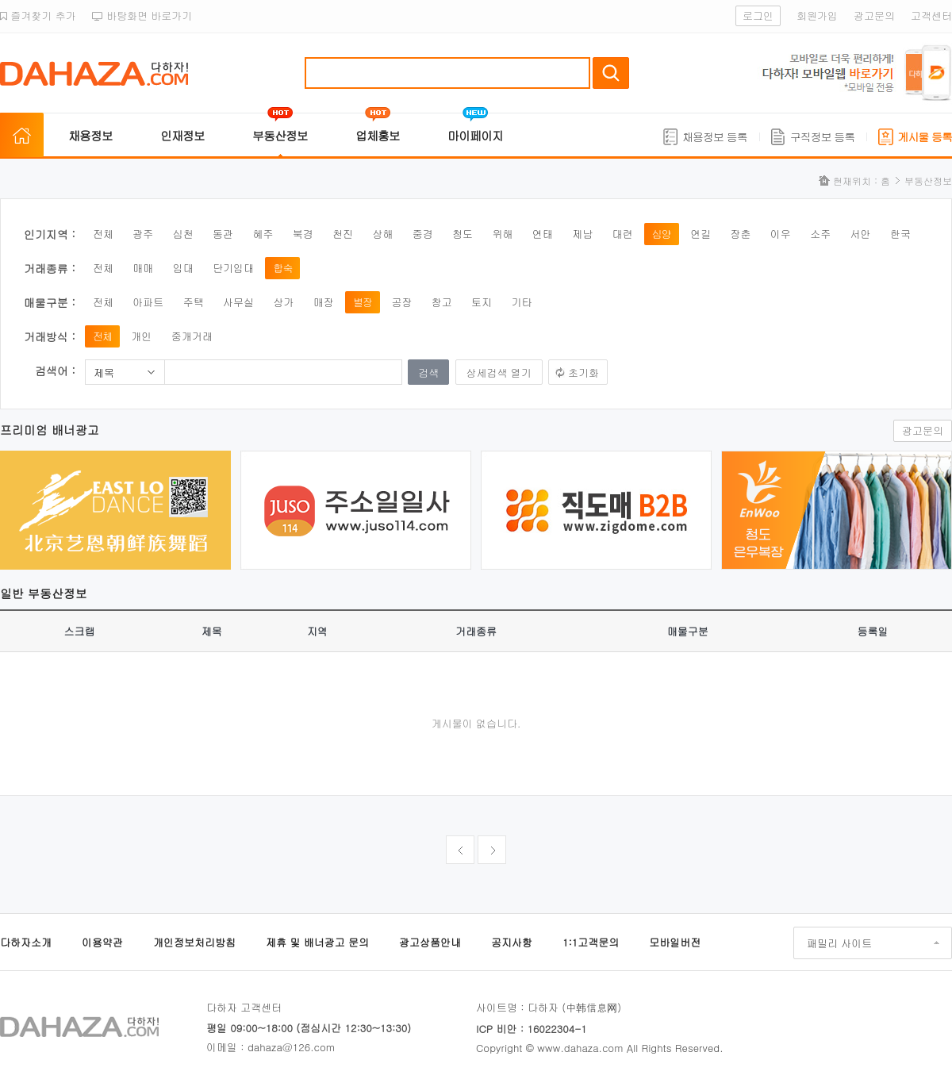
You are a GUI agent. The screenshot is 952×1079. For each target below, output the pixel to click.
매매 (142, 267)
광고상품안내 (430, 942)
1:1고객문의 (590, 942)
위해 (502, 233)
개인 (141, 336)
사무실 (238, 301)
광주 (142, 233)
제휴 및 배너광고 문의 (317, 942)
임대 (183, 267)
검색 (611, 73)
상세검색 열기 (499, 372)
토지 (481, 301)
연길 (700, 233)
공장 (401, 301)
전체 (103, 233)
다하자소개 (26, 942)
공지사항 (511, 942)
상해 (382, 233)
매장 (323, 301)
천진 (342, 233)
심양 (661, 233)
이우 (780, 233)
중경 (423, 233)
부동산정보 (280, 135)
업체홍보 (377, 135)
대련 (622, 233)
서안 (860, 233)
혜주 (262, 233)
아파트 (147, 301)
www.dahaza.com (580, 1047)
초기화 (583, 372)
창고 (442, 301)
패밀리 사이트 (839, 942)
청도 (462, 233)
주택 (193, 301)
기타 (521, 301)
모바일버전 (675, 942)
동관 (223, 233)
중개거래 (192, 336)
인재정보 (182, 135)
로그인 (758, 15)
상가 (283, 301)
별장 (362, 301)
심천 (183, 233)
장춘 (741, 233)
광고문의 (874, 15)
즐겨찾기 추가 (38, 15)
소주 (820, 233)
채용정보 (90, 135)
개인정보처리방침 (194, 942)
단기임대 (233, 267)
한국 (900, 233)
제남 (582, 233)
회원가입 (817, 15)
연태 (542, 233)
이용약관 (102, 942)
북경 (303, 233)
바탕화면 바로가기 (142, 15)
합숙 (282, 267)
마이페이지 (475, 135)
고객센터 (931, 15)
